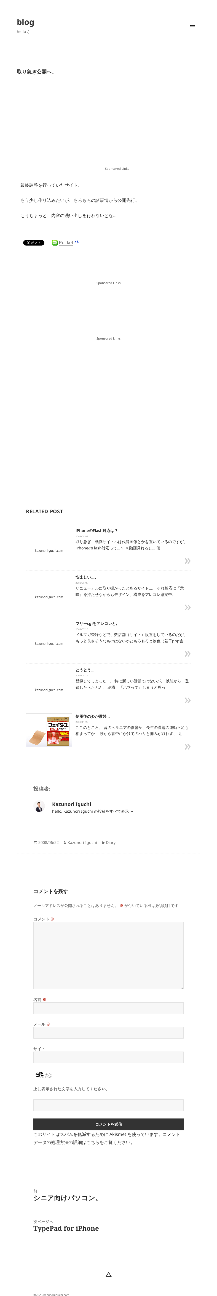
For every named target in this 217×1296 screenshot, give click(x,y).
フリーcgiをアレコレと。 (98, 623)
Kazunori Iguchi (82, 842)
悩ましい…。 (87, 577)
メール (42, 1024)
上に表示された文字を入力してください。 (71, 1088)
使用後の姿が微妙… (93, 716)
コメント (44, 919)
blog (25, 21)
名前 (40, 999)
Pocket (66, 242)
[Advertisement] (117, 125)
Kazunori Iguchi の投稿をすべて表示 (96, 811)
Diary (111, 842)
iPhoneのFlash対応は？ (97, 530)
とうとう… (85, 669)
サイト (39, 1048)
